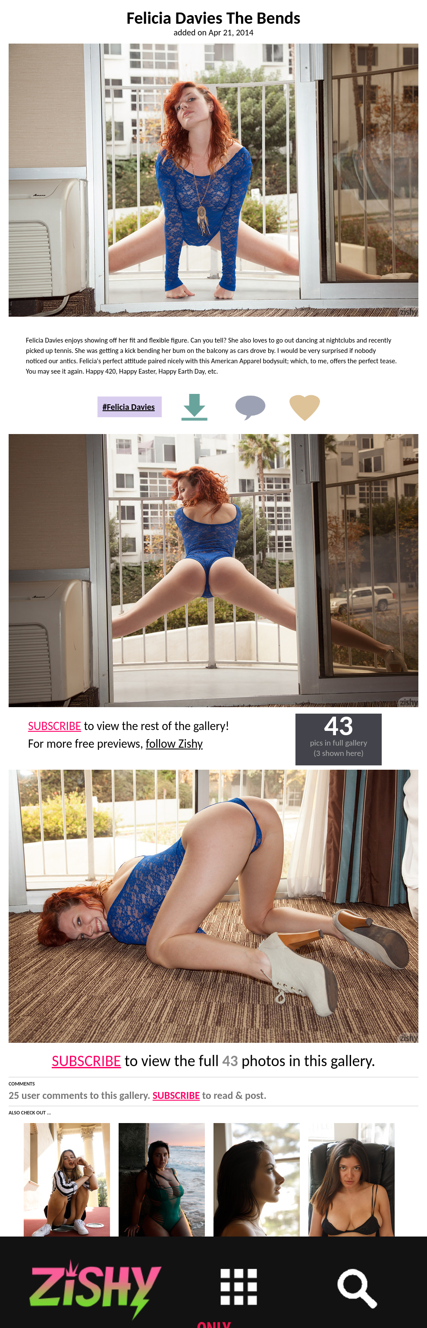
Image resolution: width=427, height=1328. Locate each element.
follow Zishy (174, 743)
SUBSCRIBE (54, 726)
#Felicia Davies (129, 407)
